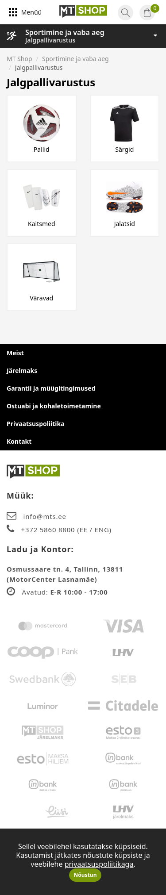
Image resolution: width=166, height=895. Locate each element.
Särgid (124, 149)
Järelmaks (22, 370)
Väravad (41, 298)
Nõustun (85, 875)
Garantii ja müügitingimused (51, 388)
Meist (15, 353)
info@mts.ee (44, 516)
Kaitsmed (41, 223)
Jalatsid (124, 223)
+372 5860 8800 (49, 529)
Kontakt (19, 441)
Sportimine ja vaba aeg (64, 32)
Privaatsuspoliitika (36, 423)
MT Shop (19, 58)
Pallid (42, 149)
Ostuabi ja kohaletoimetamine (54, 406)
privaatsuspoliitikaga (99, 864)
